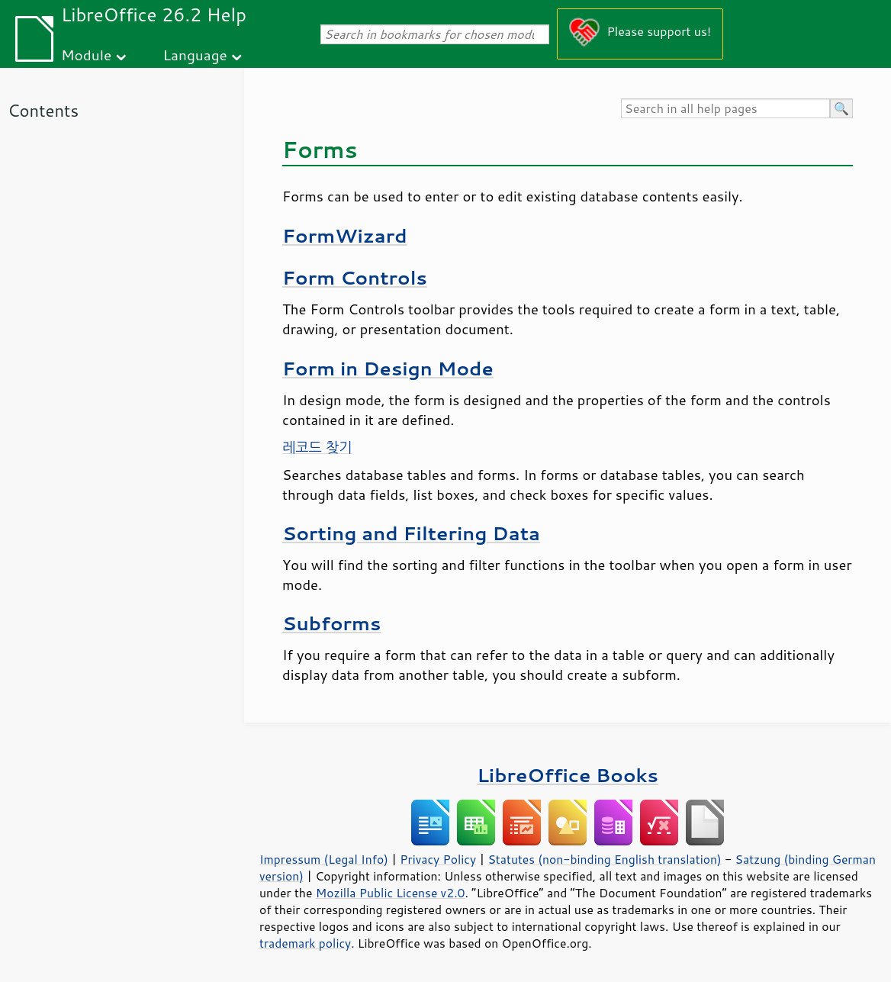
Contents (43, 110)
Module (86, 54)
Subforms (331, 623)
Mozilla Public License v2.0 (390, 892)
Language (195, 54)
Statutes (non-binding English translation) (604, 859)
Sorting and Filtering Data (411, 533)
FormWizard (344, 235)
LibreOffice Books (567, 774)
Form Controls (354, 277)
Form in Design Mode (388, 368)
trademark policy (305, 943)
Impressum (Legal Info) (323, 859)
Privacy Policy (438, 859)
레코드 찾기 (317, 447)
